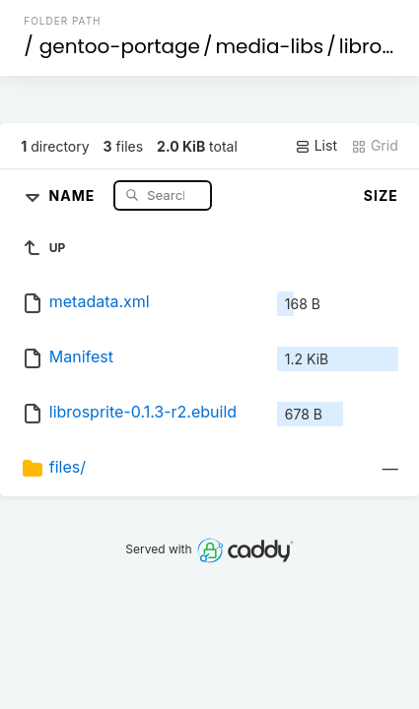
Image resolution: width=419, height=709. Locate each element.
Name (74, 194)
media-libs (269, 46)
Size (381, 195)
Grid (374, 146)
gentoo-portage (119, 46)
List (316, 146)
